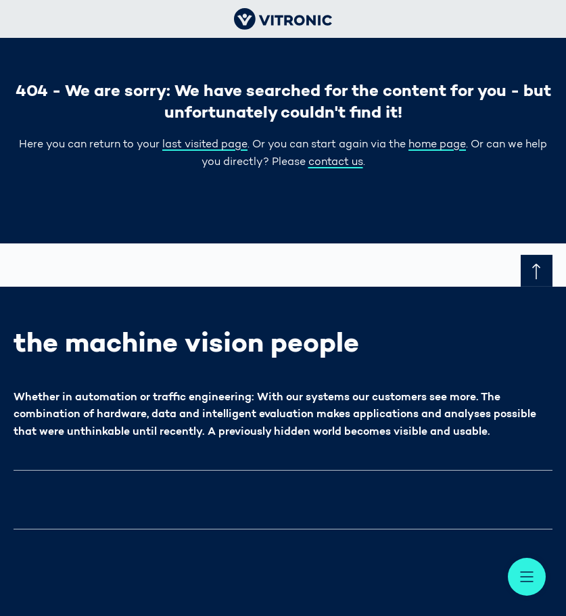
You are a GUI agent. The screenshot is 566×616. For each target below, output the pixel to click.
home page (437, 144)
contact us (335, 162)
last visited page (204, 144)
